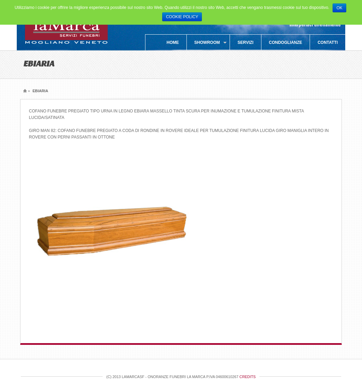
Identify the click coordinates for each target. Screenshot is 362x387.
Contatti (328, 42)
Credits (248, 377)
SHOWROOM (207, 45)
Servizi (245, 42)
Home (173, 42)
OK (339, 7)
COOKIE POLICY (182, 16)
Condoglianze (285, 42)
